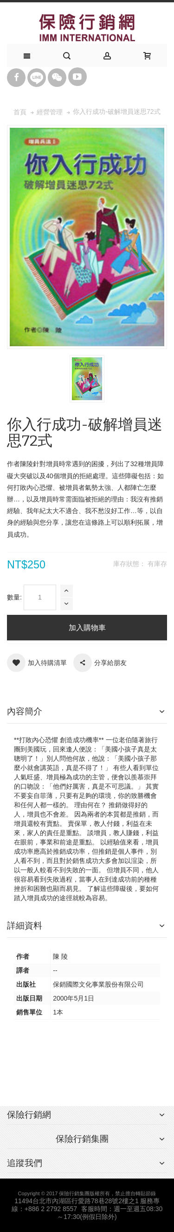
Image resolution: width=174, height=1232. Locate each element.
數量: (14, 597)
